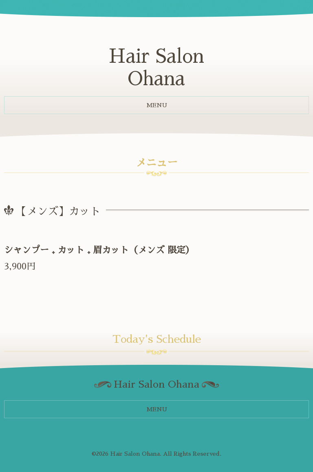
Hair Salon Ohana (135, 454)
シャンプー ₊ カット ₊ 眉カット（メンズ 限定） (99, 250)
